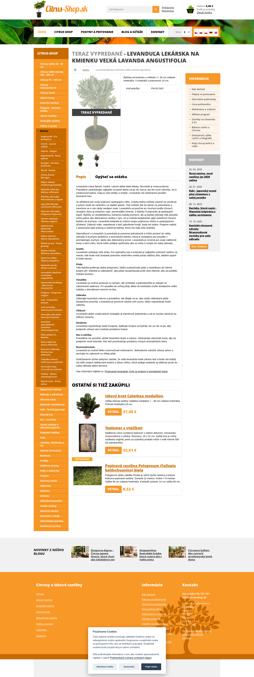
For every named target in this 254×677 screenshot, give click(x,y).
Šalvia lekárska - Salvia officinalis (49, 343)
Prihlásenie (168, 7)
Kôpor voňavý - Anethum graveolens (51, 183)
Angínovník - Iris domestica (49, 138)
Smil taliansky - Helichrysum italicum (51, 308)
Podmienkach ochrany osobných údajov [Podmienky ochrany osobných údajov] (131, 658)
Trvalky (44, 460)
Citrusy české (47, 92)
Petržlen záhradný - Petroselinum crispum (52, 198)
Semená (44, 495)
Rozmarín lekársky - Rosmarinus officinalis (51, 352)
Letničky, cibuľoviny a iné (52, 444)
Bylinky (86, 69)
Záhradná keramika (51, 500)
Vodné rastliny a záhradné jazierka (50, 426)
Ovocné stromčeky (50, 450)
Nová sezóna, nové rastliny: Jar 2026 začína (201, 177)
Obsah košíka (204, 12)
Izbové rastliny (48, 115)
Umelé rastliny (48, 505)
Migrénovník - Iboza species (51, 157)
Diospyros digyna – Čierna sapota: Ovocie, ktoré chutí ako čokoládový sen (103, 555)
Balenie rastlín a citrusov (200, 129)
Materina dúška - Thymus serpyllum (50, 259)
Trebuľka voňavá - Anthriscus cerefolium (52, 360)
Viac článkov (199, 246)
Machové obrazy (49, 510)
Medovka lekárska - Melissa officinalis (50, 191)
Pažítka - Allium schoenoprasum (49, 375)
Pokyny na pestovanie (203, 94)
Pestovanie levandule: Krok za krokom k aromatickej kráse (136, 371)
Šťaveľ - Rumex (48, 170)
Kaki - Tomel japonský (52, 409)
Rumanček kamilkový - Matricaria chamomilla (51, 285)
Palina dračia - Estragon (48, 176)
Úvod (42, 32)
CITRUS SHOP (63, 32)
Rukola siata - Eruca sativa (51, 382)
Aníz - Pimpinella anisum (49, 301)
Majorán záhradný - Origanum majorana (51, 212)
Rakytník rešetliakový (52, 404)
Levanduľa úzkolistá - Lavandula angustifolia (51, 275)
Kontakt (157, 32)
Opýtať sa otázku (111, 176)
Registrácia (168, 10)
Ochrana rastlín (48, 480)
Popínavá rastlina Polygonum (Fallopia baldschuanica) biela (140, 467)
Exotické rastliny (49, 102)
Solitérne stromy (49, 465)
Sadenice (45, 490)
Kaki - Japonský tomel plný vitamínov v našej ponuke (202, 194)
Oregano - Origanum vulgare (51, 294)
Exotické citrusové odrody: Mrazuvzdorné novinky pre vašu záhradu (200, 232)
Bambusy (45, 455)
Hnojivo (44, 475)
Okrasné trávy (48, 399)
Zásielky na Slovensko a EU (203, 121)
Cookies (186, 638)
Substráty (45, 485)
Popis (81, 176)
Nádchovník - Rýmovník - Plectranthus (47, 228)
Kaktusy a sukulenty (51, 394)
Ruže (42, 437)
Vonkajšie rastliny (50, 120)
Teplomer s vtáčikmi (123, 427)
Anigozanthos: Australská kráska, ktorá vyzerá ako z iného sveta (150, 555)
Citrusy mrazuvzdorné (48, 86)
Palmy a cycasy (48, 125)
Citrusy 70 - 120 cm (50, 79)
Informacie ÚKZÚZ (192, 634)
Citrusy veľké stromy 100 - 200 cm (51, 73)
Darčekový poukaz (50, 526)
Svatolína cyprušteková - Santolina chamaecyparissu (49, 326)
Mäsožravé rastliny (50, 389)
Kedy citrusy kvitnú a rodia (203, 145)
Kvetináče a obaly (50, 515)
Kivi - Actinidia (48, 419)
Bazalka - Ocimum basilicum (50, 164)
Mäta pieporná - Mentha (49, 336)
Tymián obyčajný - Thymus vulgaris (50, 220)
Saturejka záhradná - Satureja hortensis (51, 316)
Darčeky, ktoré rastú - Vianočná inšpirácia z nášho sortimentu (202, 211)
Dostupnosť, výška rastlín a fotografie (202, 137)
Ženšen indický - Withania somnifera (51, 252)
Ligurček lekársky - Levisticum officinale (51, 205)
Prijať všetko (151, 666)
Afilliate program (201, 114)
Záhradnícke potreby (51, 521)
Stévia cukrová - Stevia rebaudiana (50, 237)
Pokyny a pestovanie (97, 32)
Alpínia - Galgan (49, 151)
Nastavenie (129, 666)
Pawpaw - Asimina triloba (50, 109)
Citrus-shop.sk (76, 69)
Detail (113, 411)
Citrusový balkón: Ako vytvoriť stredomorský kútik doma (200, 555)
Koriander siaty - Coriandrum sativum (51, 368)
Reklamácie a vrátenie (204, 109)
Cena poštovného (201, 104)
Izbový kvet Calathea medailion (134, 395)
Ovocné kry (46, 414)
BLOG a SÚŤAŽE (132, 32)
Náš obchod (198, 89)
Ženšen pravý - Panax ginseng (51, 244)
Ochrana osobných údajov (197, 630)
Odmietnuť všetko (104, 666)
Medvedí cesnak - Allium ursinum (49, 266)
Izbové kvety (47, 97)
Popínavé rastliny (49, 432)
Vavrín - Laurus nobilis (48, 145)
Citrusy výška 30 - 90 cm (51, 65)
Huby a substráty (49, 470)
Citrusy (40, 593)
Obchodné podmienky (204, 99)
